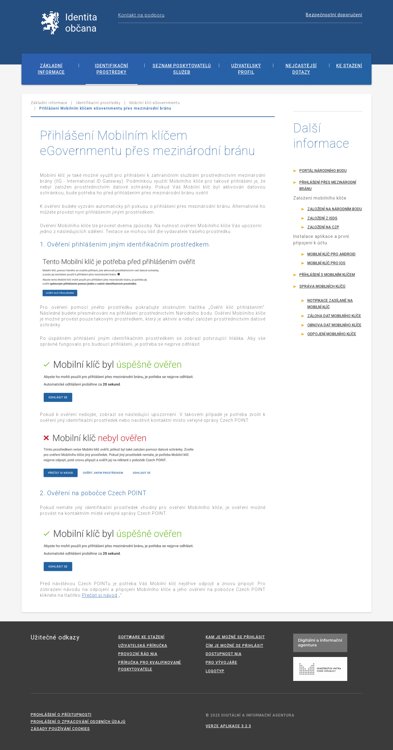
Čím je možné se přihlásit (234, 645)
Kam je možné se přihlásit (235, 637)
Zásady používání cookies (60, 729)
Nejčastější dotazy (301, 69)
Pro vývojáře (221, 662)
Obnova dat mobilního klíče (334, 325)
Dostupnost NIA (224, 654)
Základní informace (51, 69)
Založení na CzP (323, 227)
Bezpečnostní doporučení (334, 14)
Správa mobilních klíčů (322, 286)
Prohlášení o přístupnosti (61, 715)
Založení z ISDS (322, 218)
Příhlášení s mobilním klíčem (327, 275)
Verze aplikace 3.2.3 (228, 726)
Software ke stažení (141, 637)
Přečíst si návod (100, 595)
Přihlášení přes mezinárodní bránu (327, 185)
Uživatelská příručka (142, 645)
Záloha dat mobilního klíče (334, 316)
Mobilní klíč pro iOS (326, 263)
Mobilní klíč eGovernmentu (154, 103)
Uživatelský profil (246, 69)
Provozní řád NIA (138, 654)
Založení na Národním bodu (334, 209)
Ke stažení (349, 65)
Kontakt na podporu (141, 15)
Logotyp (215, 671)
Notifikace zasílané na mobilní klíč (330, 303)
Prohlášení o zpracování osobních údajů (78, 722)
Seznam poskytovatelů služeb (182, 69)
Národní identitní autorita (69, 23)
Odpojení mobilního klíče (331, 334)
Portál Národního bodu (323, 171)
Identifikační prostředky (111, 69)
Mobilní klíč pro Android (331, 254)
